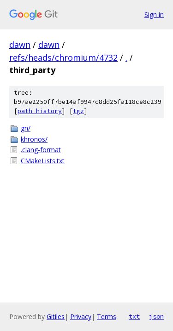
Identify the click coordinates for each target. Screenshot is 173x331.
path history (40, 111)
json (156, 316)
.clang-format (41, 149)
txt (134, 316)
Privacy (80, 316)
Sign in (154, 14)
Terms (106, 316)
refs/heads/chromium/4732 (63, 57)
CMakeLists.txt (43, 160)
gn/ (25, 128)
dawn (19, 44)
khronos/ (34, 139)
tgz (78, 111)
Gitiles (56, 316)
